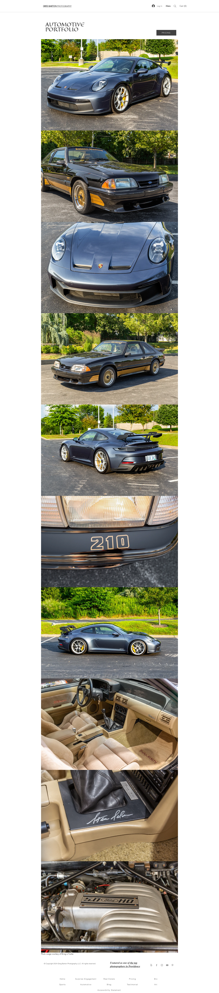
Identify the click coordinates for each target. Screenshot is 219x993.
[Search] (175, 6)
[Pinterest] (172, 965)
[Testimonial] (132, 984)
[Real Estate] (109, 979)
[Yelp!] (151, 965)
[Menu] (168, 6)
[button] (183, 6)
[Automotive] (86, 984)
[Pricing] (132, 979)
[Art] (156, 984)
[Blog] (109, 984)
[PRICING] (166, 33)
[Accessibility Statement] (109, 990)
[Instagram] (161, 965)
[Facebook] (156, 965)
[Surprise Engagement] (86, 979)
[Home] (62, 979)
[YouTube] (167, 965)
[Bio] (156, 979)
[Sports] (62, 984)
